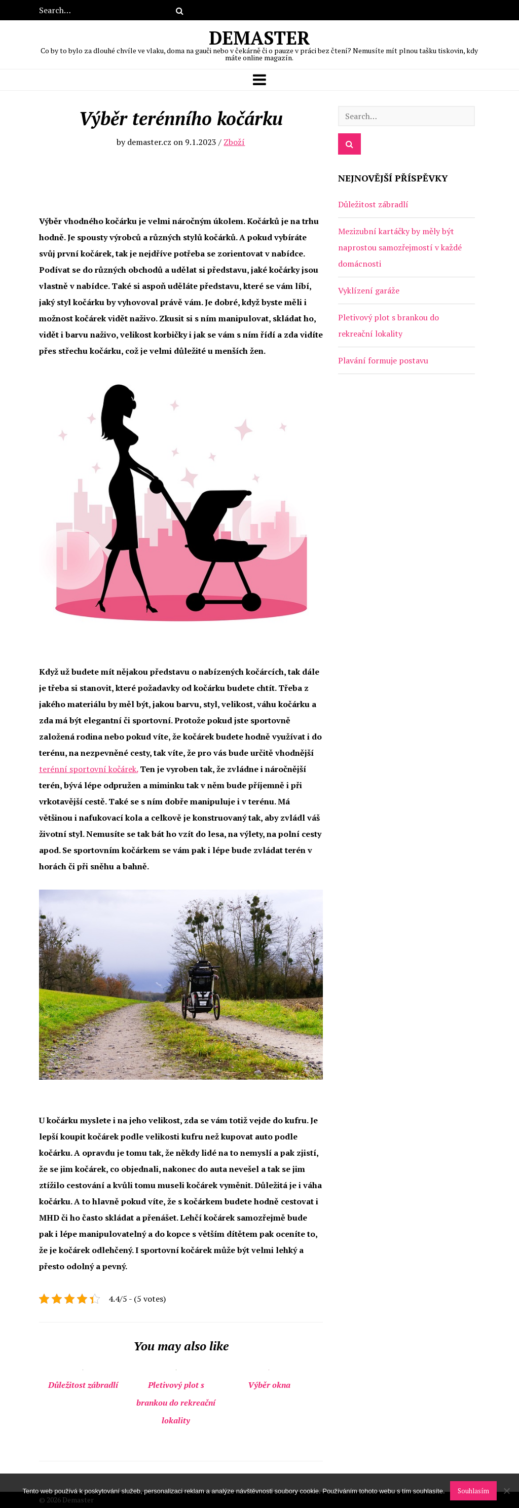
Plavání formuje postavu (383, 360)
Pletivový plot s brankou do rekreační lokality (175, 1402)
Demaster (259, 43)
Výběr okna (269, 1384)
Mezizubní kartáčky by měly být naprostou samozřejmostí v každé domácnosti (400, 247)
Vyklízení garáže (368, 290)
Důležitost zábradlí (83, 1384)
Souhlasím (473, 1490)
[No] (506, 1491)
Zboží (234, 142)
